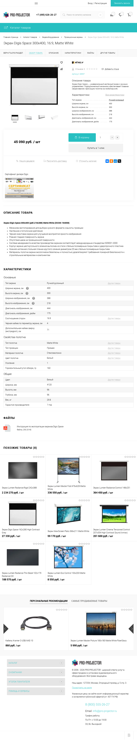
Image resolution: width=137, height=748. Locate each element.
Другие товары (114, 283)
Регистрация (101, 3)
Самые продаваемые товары (89, 601)
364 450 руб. (114, 494)
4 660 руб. (100, 646)
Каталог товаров (17, 27)
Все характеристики (114, 95)
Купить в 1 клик (95, 148)
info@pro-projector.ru (105, 711)
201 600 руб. (114, 538)
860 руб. (12, 646)
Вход (90, 3)
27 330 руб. (23, 538)
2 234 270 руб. (23, 494)
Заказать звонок (122, 3)
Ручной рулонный (116, 100)
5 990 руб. (57, 646)
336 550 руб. (68, 494)
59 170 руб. (68, 538)
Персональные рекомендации (48, 601)
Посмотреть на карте (82, 688)
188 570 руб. (23, 581)
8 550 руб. (68, 581)
